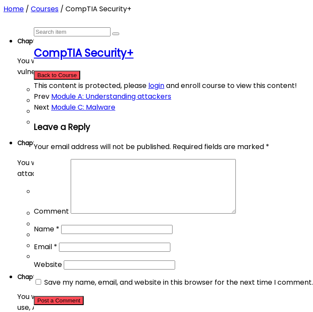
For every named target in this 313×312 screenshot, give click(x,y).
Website (48, 275)
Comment (51, 222)
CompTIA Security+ (84, 53)
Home (13, 9)
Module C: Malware (83, 107)
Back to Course (57, 75)
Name (46, 239)
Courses (45, 9)
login (156, 86)
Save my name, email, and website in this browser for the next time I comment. (178, 293)
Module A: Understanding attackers (111, 96)
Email (45, 257)
